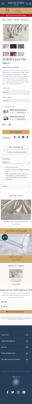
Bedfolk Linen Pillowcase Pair (18, 110)
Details (6, 162)
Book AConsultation (18, 10)
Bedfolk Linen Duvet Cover (17, 116)
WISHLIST (6, 138)
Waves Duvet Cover (16, 257)
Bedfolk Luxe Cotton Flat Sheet (16, 221)
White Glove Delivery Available (17, 152)
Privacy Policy (12, 319)
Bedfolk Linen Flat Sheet (16, 280)
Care (5, 186)
